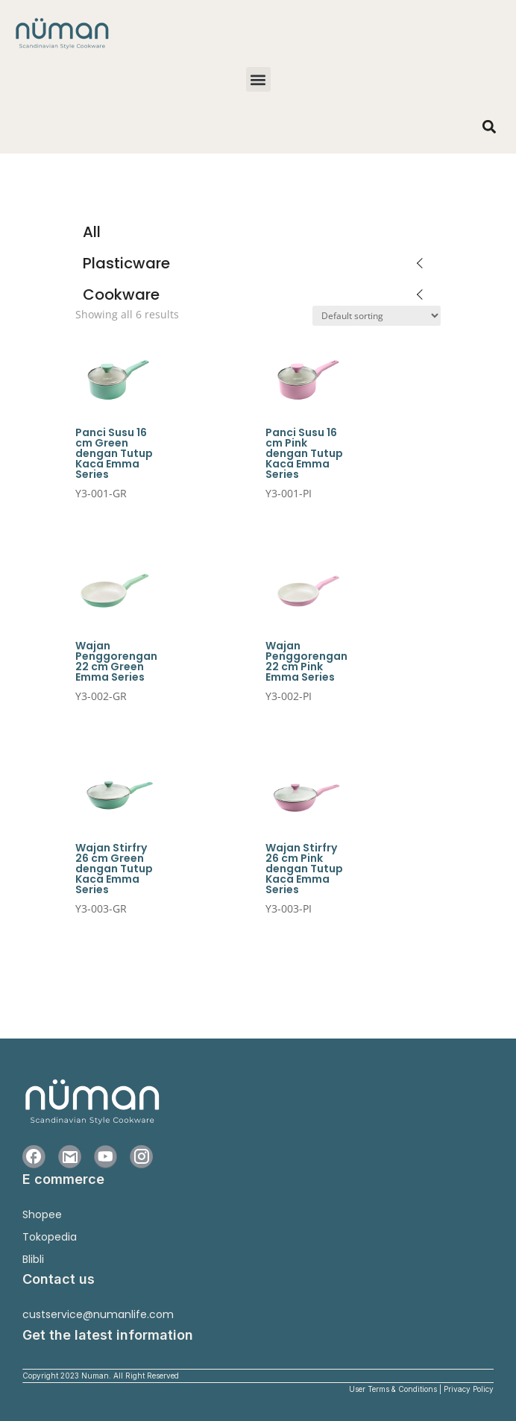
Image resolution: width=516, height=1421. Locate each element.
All (92, 231)
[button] (258, 79)
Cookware (121, 294)
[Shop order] (376, 316)
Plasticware (126, 263)
